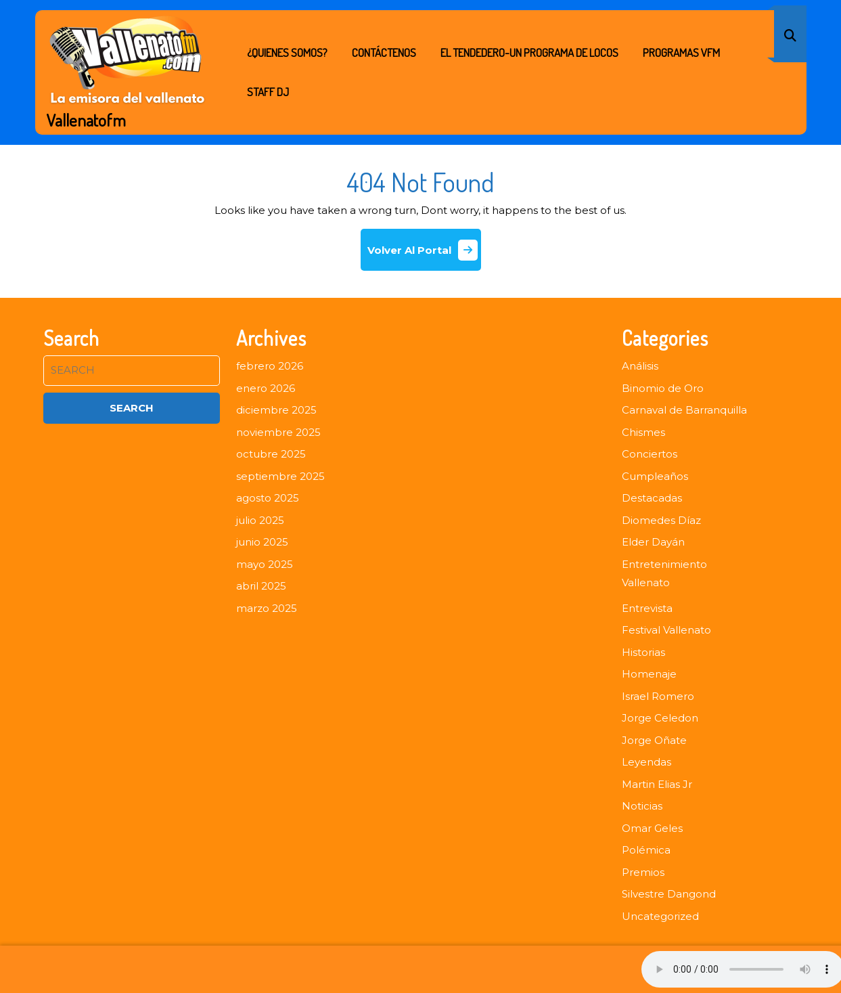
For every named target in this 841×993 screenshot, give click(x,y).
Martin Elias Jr (657, 784)
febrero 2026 (269, 365)
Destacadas (652, 497)
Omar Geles (652, 828)
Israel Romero (658, 696)
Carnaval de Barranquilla (684, 409)
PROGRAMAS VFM (681, 52)
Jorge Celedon (660, 717)
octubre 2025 (271, 453)
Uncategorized (660, 916)
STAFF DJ (268, 92)
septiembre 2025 (280, 476)
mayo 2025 (264, 564)
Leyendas (646, 761)
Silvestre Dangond (669, 893)
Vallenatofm (86, 120)
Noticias (642, 805)
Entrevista (647, 608)
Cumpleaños (655, 476)
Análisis (640, 365)
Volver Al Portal (424, 255)
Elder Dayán (653, 541)
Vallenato (646, 582)
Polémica (646, 849)
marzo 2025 (266, 608)
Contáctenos (384, 52)
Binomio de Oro (663, 388)
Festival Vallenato (666, 629)
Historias (643, 652)
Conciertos (649, 453)
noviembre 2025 (278, 432)
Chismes (643, 432)
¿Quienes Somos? (287, 52)
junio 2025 (262, 541)
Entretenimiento (664, 564)
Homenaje (649, 673)
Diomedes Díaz (661, 520)
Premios (643, 872)
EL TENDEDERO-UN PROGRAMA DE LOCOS (529, 52)
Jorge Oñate (654, 740)
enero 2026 (265, 388)
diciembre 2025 (276, 409)
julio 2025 (260, 520)
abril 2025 (261, 585)
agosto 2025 (267, 497)
